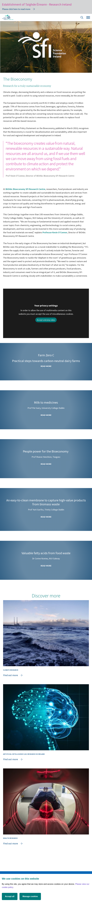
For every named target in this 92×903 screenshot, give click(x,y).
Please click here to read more (16, 9)
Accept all (9, 896)
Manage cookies (30, 896)
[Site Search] (82, 18)
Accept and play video (46, 320)
